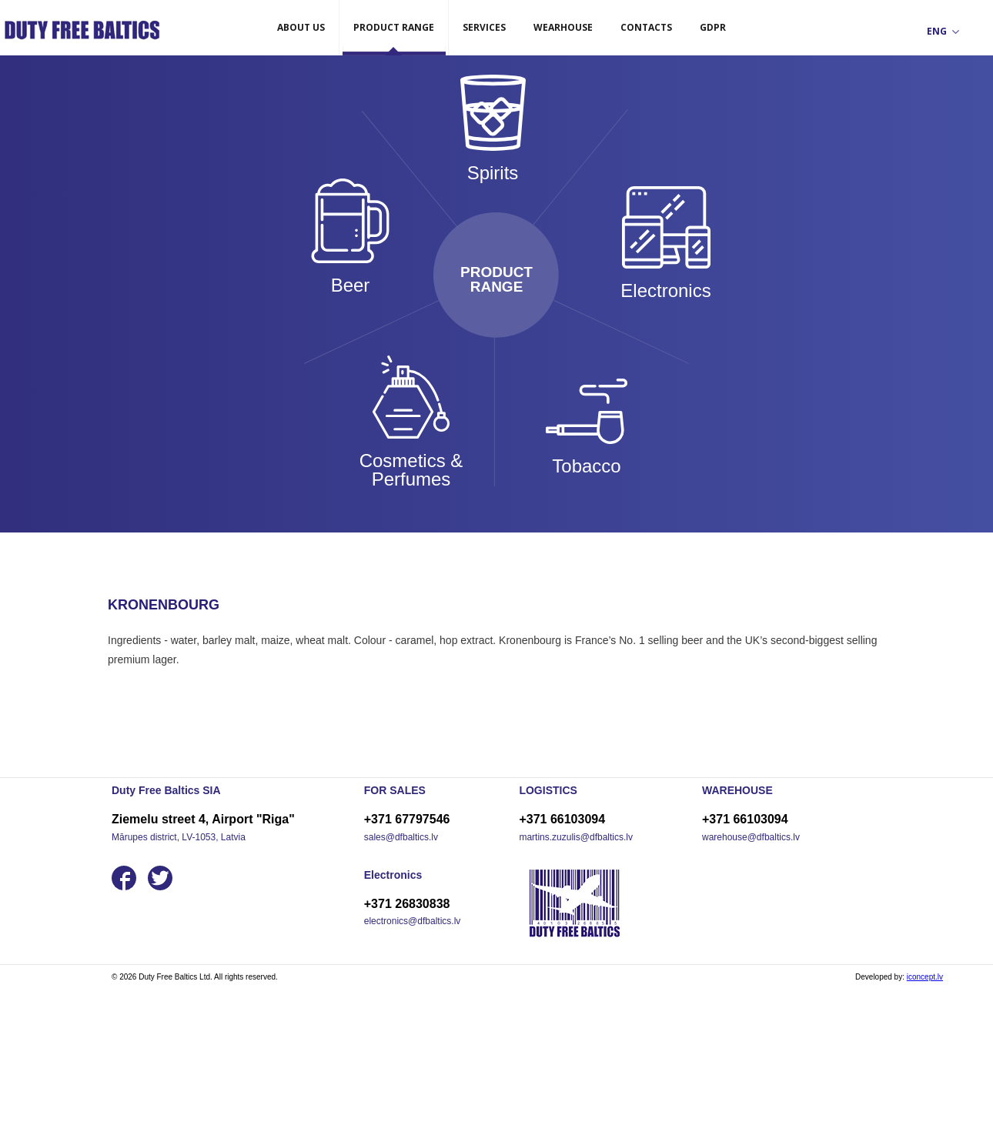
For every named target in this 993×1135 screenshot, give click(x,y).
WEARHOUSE (563, 27)
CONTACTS (646, 27)
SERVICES (484, 27)
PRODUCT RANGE (393, 27)
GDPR (713, 27)
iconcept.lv (925, 977)
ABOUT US (301, 27)
